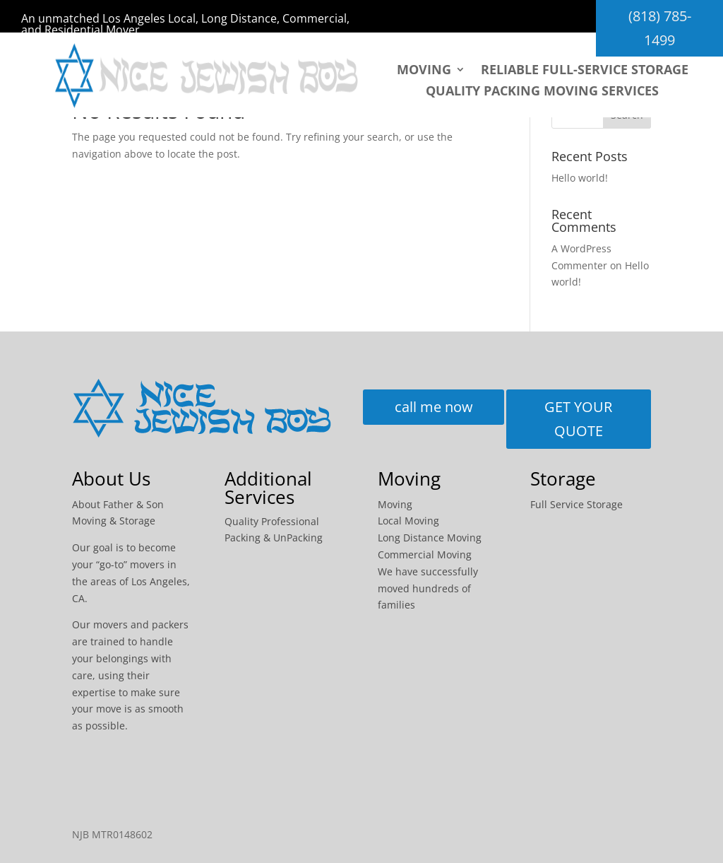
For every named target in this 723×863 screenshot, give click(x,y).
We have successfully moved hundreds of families (428, 588)
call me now (434, 406)
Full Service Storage (576, 504)
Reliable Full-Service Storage (584, 71)
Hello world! (579, 177)
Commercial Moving (425, 554)
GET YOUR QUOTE (578, 418)
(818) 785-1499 (659, 27)
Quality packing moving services (542, 92)
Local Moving (408, 520)
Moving (424, 71)
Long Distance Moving (430, 537)
